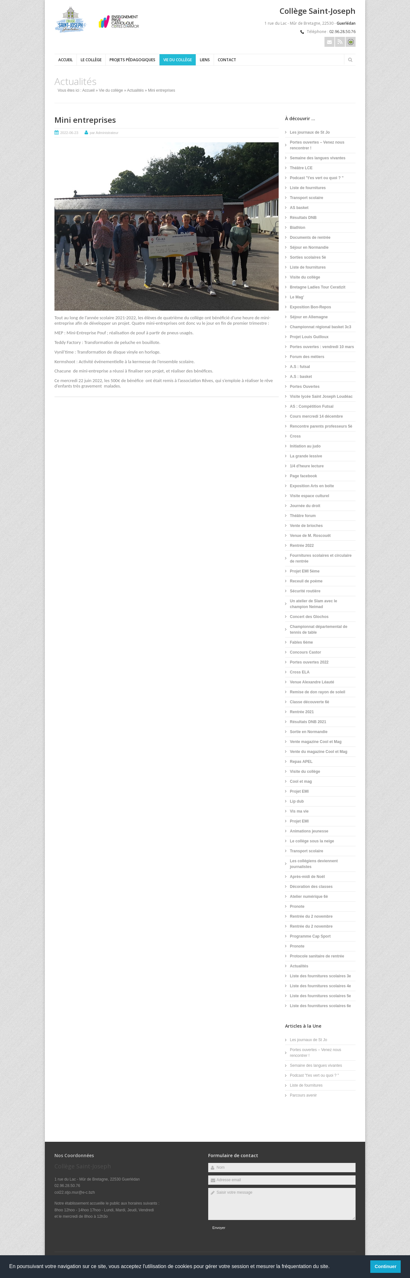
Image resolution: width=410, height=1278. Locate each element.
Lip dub (297, 801)
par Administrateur (104, 133)
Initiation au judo (305, 446)
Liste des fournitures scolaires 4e (320, 986)
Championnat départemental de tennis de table (318, 629)
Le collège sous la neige (312, 841)
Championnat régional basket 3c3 (320, 327)
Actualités (135, 90)
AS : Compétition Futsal (311, 406)
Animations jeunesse (309, 831)
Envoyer (218, 1228)
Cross (295, 436)
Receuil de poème (306, 581)
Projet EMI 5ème (305, 571)
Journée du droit (305, 506)
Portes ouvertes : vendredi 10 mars (322, 347)
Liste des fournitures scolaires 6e (320, 1006)
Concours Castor (305, 652)
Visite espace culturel (309, 496)
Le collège (91, 60)
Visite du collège (305, 277)
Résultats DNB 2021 (308, 722)
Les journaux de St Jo (310, 132)
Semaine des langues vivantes (317, 158)
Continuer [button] (386, 1266)
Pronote (297, 906)
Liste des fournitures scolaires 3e (320, 976)
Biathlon (297, 227)
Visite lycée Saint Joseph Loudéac (321, 396)
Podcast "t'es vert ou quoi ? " (317, 178)
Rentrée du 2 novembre (311, 916)
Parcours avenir (303, 1095)
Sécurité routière (305, 591)
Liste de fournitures (308, 188)
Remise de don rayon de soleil (317, 692)
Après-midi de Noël (307, 876)
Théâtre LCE (301, 168)
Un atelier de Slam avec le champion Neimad (313, 604)
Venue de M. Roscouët (310, 535)
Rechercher (350, 59)
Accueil (65, 60)
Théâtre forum (303, 516)
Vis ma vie (299, 811)
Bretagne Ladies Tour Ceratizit (317, 287)
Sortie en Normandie (308, 732)
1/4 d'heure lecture (307, 466)
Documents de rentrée (310, 237)
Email (329, 42)
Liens (205, 60)
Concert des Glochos (309, 616)
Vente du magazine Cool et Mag (318, 751)
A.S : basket (301, 376)
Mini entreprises (85, 119)
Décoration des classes (311, 886)
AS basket (299, 207)
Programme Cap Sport (310, 936)
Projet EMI (299, 791)
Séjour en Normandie (309, 247)
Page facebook (303, 476)
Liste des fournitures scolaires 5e (320, 996)
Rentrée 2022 (302, 545)
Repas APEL (301, 761)
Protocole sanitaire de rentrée (317, 956)
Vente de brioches (306, 525)
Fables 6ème (301, 642)
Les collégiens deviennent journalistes (314, 864)
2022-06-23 (69, 133)
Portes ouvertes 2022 (309, 662)
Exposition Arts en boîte (312, 486)
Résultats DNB (303, 217)
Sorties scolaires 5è (308, 257)
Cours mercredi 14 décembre (316, 416)
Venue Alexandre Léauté (312, 682)
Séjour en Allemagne (309, 317)
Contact (227, 60)
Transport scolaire (306, 198)
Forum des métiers (307, 357)
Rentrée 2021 (302, 712)
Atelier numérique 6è (309, 896)
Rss (340, 42)
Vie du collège (177, 60)
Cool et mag (301, 781)
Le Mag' (297, 297)
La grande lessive (306, 456)
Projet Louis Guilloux (309, 337)
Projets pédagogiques (132, 60)
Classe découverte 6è (309, 702)
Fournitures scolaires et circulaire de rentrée (321, 558)
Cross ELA (299, 672)
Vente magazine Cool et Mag (315, 741)
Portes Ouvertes (305, 386)
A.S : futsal (300, 366)
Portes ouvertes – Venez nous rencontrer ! (317, 145)
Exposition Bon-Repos (310, 307)
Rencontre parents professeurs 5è (321, 426)
